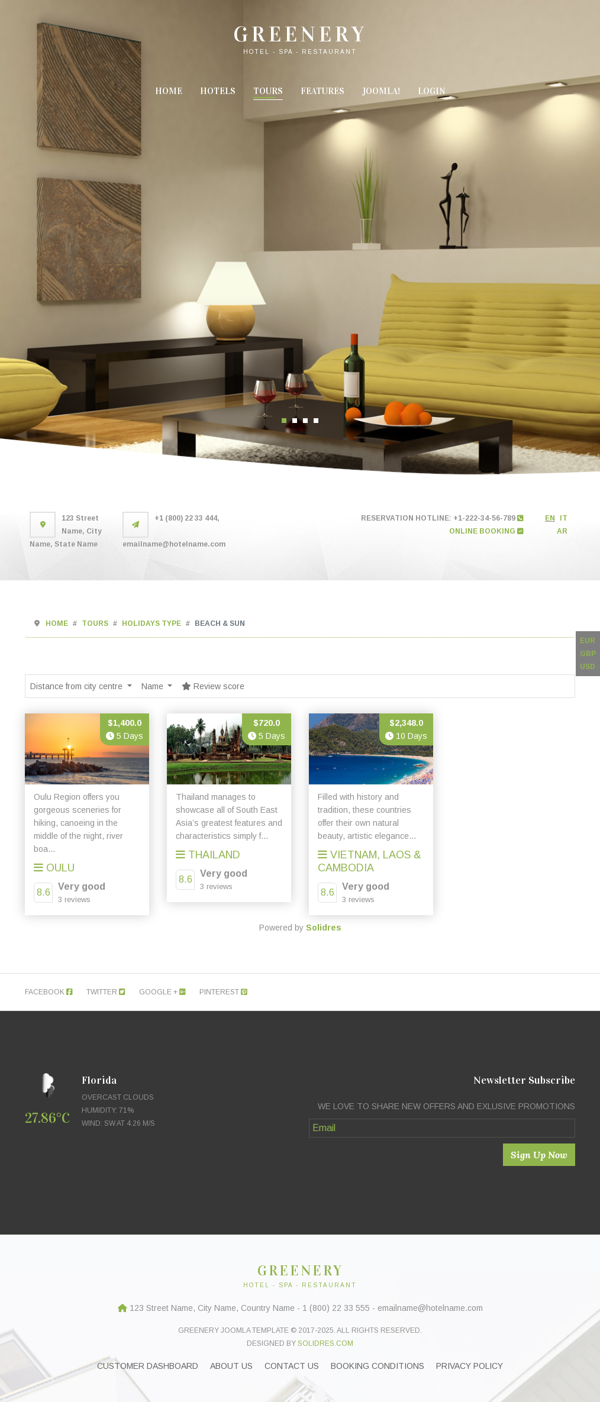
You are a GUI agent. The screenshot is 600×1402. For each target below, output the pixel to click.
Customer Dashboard (147, 1366)
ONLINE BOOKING (486, 531)
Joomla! (381, 91)
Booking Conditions (377, 1366)
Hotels (218, 91)
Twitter (105, 992)
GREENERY (300, 34)
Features (322, 91)
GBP (588, 654)
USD (587, 667)
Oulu (54, 868)
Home (168, 91)
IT (563, 518)
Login (432, 91)
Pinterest (223, 992)
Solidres (323, 927)
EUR (587, 641)
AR (562, 531)
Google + (162, 992)
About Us (231, 1366)
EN (550, 518)
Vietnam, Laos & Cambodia (369, 861)
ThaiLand (208, 855)
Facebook (49, 992)
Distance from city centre (77, 686)
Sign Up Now (539, 1155)
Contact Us (291, 1366)
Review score (213, 686)
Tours (268, 91)
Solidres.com (325, 1343)
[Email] (442, 1128)
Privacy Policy (469, 1366)
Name (153, 686)
